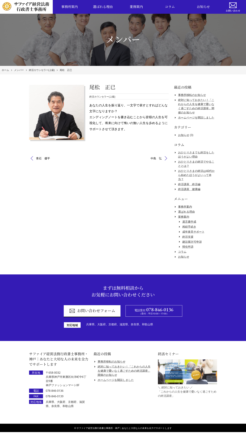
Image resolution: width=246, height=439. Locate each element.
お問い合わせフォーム (92, 311)
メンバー (19, 70)
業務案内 (136, 7)
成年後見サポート (193, 232)
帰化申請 (187, 247)
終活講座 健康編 (189, 189)
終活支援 (187, 237)
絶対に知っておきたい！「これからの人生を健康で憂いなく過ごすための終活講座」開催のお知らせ (196, 106)
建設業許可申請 (192, 242)
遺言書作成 (189, 221)
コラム (170, 7)
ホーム (5, 70)
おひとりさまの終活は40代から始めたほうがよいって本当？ (196, 175)
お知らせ (203, 7)
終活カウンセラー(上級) (42, 70)
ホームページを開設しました (196, 117)
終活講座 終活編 (189, 184)
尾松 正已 (66, 70)
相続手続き (189, 227)
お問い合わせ (233, 6)
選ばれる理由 (103, 7)
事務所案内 (69, 7)
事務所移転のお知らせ (192, 95)
